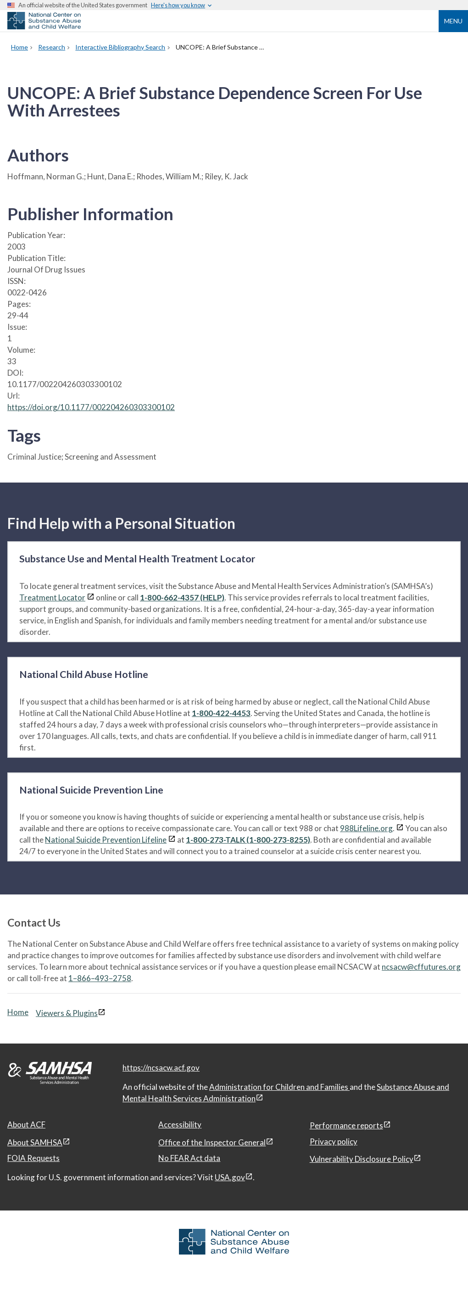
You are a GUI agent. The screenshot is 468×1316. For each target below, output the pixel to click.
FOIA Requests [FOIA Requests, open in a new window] (33, 1158)
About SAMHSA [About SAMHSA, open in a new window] (34, 1142)
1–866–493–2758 (99, 978)
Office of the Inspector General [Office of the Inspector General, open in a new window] (212, 1142)
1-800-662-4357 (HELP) (182, 597)
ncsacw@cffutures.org (421, 967)
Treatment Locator (52, 597)
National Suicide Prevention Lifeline (106, 839)
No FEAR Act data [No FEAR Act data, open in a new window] (189, 1158)
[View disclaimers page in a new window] (91, 597)
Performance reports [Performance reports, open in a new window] (346, 1125)
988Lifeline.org (366, 828)
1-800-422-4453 (221, 713)
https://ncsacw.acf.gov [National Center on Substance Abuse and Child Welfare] (161, 1067)
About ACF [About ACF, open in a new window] (26, 1124)
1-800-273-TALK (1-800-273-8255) (248, 839)
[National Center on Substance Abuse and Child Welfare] (44, 26)
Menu (453, 21)
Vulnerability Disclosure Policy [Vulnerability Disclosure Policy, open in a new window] (361, 1159)
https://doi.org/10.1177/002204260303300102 (91, 407)
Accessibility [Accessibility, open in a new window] (179, 1124)
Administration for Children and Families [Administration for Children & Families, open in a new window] (279, 1087)
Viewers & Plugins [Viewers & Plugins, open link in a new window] (67, 1013)
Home (17, 1012)
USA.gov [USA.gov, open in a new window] (230, 1177)
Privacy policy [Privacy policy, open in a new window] (333, 1141)
